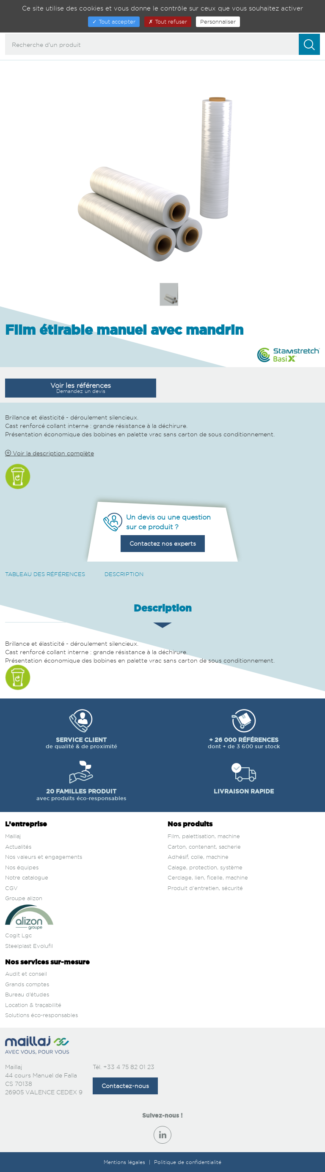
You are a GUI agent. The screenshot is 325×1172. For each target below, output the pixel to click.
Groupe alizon (23, 898)
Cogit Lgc (18, 935)
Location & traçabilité (33, 1004)
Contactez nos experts (162, 543)
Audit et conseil (26, 973)
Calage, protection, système (205, 867)
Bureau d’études (27, 994)
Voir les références (80, 387)
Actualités (18, 846)
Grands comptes (27, 984)
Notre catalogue (26, 877)
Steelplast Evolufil (29, 945)
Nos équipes (22, 867)
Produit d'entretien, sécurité (205, 888)
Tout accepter (113, 21)
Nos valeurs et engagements (43, 856)
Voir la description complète (49, 453)
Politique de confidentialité (187, 1162)
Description (124, 574)
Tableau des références (45, 574)
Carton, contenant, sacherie (204, 846)
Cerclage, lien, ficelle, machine (208, 877)
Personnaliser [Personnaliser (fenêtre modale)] (218, 21)
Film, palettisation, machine (204, 836)
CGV (11, 888)
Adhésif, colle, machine (198, 856)
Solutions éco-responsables (41, 1015)
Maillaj (13, 836)
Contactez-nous (125, 1085)
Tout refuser (168, 21)
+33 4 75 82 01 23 (128, 1066)
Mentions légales (125, 1162)
